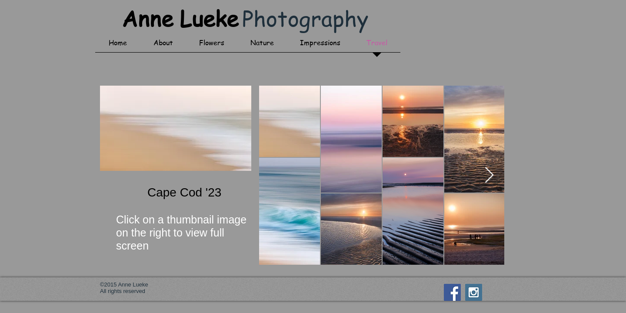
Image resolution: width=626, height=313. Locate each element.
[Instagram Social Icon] (473, 292)
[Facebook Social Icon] (452, 292)
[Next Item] (489, 175)
